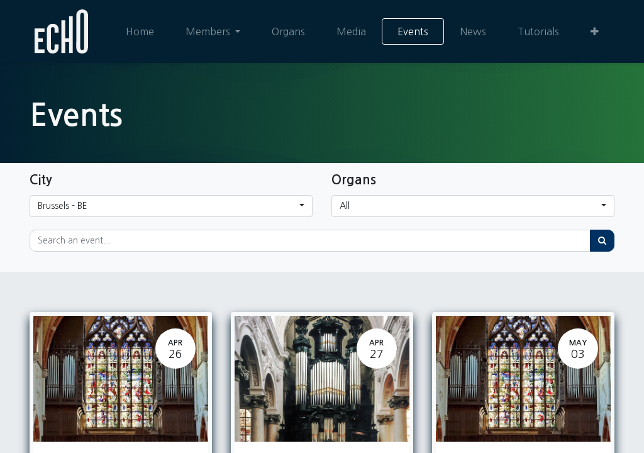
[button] (594, 31)
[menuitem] (140, 31)
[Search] (602, 241)
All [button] (345, 205)
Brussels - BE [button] (62, 205)
